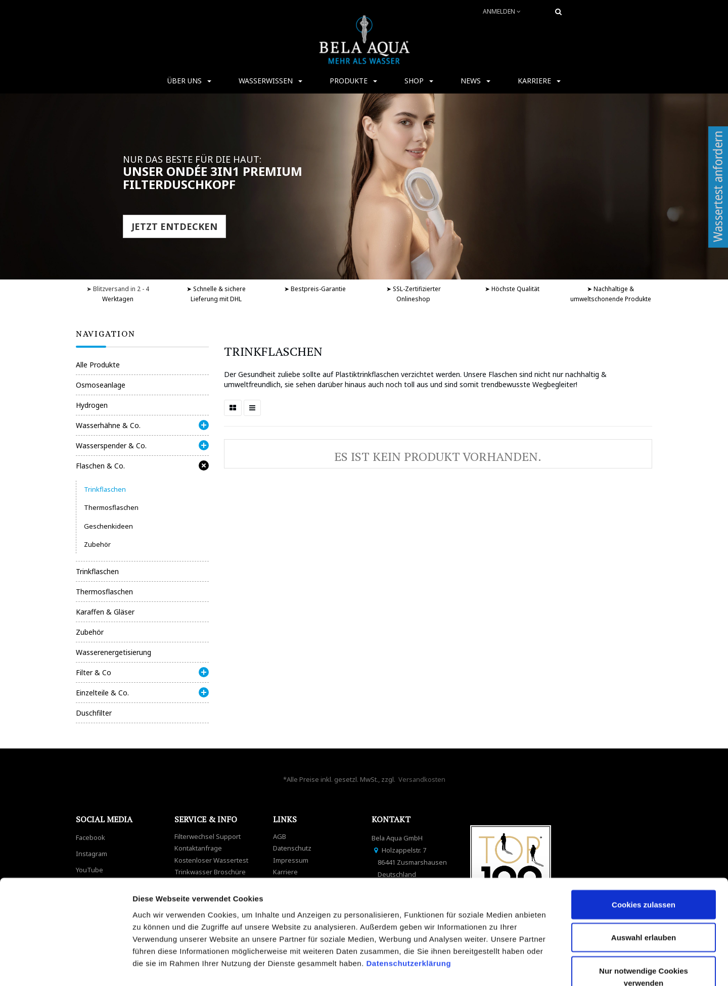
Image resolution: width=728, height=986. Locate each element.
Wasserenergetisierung (113, 652)
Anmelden (502, 11)
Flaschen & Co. (100, 466)
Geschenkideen (108, 526)
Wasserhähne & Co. (108, 425)
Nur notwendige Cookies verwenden (643, 913)
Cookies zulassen (643, 841)
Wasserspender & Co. (111, 445)
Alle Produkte (98, 364)
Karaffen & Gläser (105, 612)
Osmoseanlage (100, 385)
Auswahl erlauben (643, 874)
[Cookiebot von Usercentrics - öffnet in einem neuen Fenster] (65, 966)
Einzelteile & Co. (102, 692)
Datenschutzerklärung (410, 900)
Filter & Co (93, 672)
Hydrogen (92, 405)
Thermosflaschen (111, 507)
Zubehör (97, 544)
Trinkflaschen (105, 489)
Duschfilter (94, 713)
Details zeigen (537, 966)
